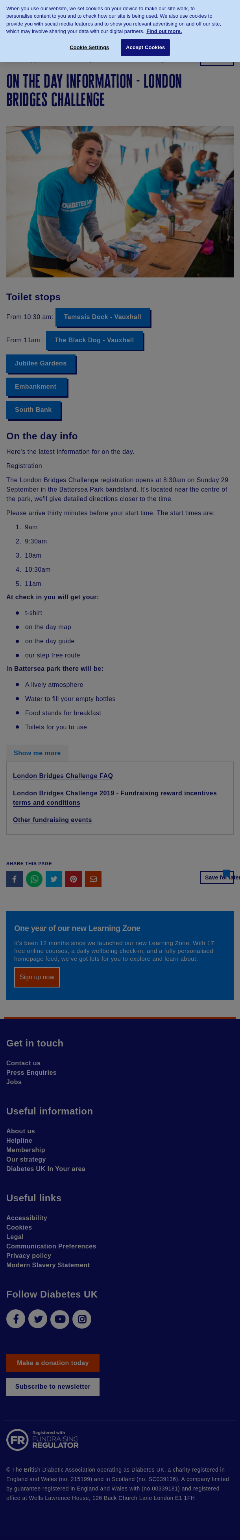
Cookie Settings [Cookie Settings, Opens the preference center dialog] (89, 43)
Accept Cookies (145, 43)
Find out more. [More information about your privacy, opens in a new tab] (164, 27)
